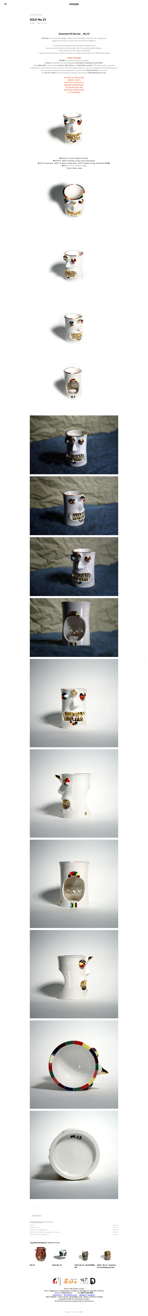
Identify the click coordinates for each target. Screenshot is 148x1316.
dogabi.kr (91, 1295)
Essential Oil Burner (36, 1222)
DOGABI (74, 4)
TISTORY (74, 1312)
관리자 (81, 1312)
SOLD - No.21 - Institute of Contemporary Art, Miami (44, 1232)
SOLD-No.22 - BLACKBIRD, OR (38, 1230)
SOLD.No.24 (33, 1227)
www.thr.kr (57, 1295)
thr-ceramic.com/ (70, 1295)
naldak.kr (82, 1295)
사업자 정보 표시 (36, 1216)
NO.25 (31, 1225)
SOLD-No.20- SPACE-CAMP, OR (38, 1234)
